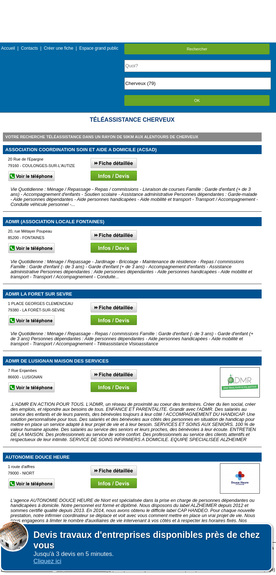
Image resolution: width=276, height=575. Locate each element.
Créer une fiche (58, 48)
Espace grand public (98, 48)
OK (197, 100)
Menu (138, 5)
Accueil (8, 48)
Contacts (29, 48)
